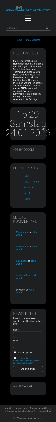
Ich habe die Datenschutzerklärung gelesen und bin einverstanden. (27, 360)
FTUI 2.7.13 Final (30, 181)
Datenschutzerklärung (40, 408)
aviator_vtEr (22, 275)
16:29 (28, 114)
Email (15, 340)
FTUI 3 (25, 176)
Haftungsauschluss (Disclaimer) (19, 411)
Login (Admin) (45, 411)
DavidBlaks (22, 261)
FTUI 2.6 (26, 199)
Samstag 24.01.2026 (28, 128)
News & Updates (23, 352)
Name (16, 330)
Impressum (21, 408)
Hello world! (25, 53)
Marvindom (22, 232)
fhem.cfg (26, 193)
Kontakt (8, 408)
